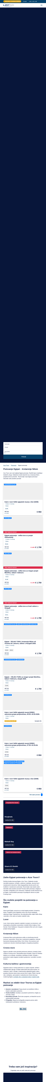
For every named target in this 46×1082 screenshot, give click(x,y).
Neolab (12, 1059)
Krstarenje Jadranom (9, 895)
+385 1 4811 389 (34, 1)
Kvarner (5, 915)
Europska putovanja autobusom (12, 963)
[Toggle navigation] (41, 5)
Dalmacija (6, 918)
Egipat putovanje (8, 953)
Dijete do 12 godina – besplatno (12, 920)
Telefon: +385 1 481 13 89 (10, 1012)
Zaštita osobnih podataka (10, 1041)
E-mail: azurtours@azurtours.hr (13, 1014)
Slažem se (38, 1080)
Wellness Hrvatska (8, 978)
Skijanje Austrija (7, 935)
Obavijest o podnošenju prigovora (13, 1043)
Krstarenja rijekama (9, 902)
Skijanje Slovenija (8, 943)
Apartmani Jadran (8, 923)
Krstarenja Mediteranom (10, 897)
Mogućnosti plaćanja (9, 1033)
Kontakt (25, 1)
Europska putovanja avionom (11, 965)
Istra (4, 912)
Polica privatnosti (8, 1038)
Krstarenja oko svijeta (9, 900)
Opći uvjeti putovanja (9, 1035)
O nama (5, 1030)
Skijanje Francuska (8, 938)
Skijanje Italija (7, 940)
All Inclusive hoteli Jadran (10, 925)
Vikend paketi (7, 975)
